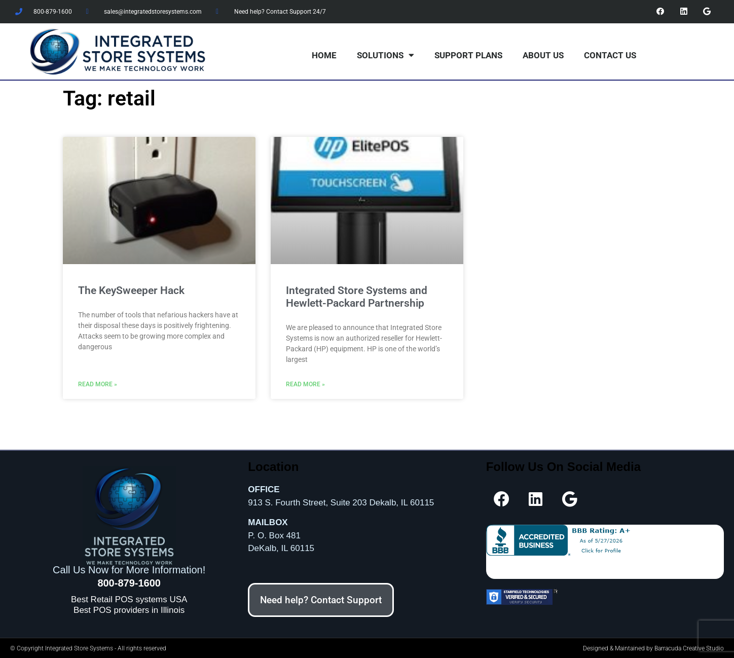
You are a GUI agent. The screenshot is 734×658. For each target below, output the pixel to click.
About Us (543, 55)
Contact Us (610, 55)
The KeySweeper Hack (131, 290)
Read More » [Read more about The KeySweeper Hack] (97, 383)
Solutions (385, 54)
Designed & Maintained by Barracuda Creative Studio (653, 647)
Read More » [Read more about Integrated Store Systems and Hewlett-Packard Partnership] (305, 383)
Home (324, 55)
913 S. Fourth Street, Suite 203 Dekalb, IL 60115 (341, 501)
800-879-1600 (129, 582)
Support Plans (468, 55)
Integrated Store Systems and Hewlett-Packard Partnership (356, 296)
